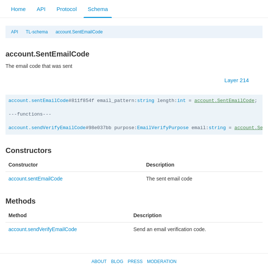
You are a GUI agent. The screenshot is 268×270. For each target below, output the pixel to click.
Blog (117, 261)
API (41, 9)
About (99, 261)
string (145, 100)
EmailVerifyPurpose (162, 128)
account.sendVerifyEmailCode (47, 128)
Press (135, 261)
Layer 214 (240, 80)
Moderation (161, 261)
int (181, 100)
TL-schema (37, 31)
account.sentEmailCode (38, 100)
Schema (98, 9)
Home (18, 9)
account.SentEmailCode (79, 31)
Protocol (66, 9)
